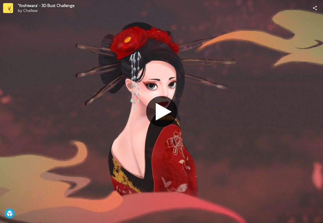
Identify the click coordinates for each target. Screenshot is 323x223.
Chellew (30, 10)
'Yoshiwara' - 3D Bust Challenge (46, 5)
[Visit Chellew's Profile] (8, 8)
